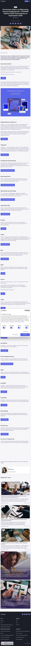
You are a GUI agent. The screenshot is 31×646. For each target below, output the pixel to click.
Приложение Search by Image (8, 185)
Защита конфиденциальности (7, 624)
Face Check (4, 337)
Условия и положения (5, 637)
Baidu (3, 273)
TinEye (3, 308)
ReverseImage (4, 419)
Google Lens (4, 139)
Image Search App (5, 214)
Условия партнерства (5, 639)
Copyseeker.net (5, 154)
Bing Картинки (5, 258)
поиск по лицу (17, 281)
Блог (17, 622)
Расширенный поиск (20, 637)
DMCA (2, 633)
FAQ (17, 620)
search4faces (4, 350)
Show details (25, 331)
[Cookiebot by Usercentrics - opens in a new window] (25, 310)
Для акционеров (19, 639)
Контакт (17, 624)
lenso (3, 293)
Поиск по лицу (19, 633)
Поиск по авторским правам (21, 635)
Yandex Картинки (5, 244)
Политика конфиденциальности (7, 635)
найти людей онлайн (17, 72)
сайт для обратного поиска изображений (16, 66)
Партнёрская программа (6, 626)
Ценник (2, 620)
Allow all (25, 334)
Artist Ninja (4, 405)
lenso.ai (3, 78)
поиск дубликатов (10, 281)
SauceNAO (4, 391)
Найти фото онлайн (15, 93)
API (1, 622)
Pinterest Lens (4, 434)
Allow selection (15, 334)
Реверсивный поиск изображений (23, 631)
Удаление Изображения (5, 631)
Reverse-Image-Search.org (7, 363)
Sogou (3, 377)
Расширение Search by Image (7, 170)
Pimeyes (3, 228)
